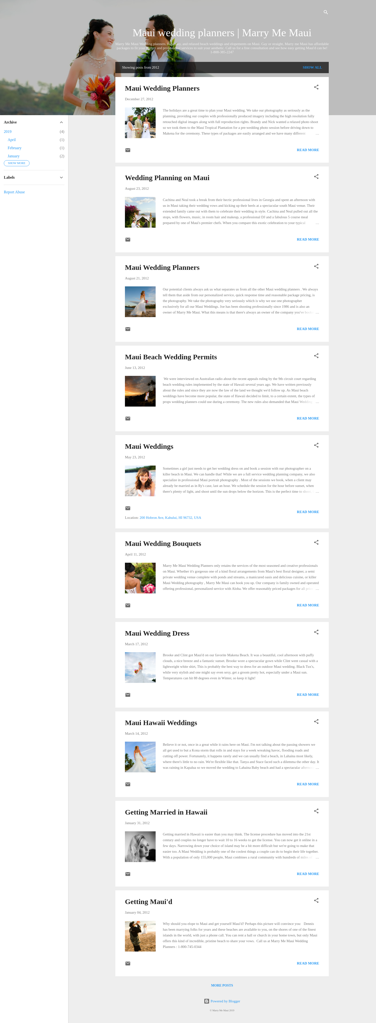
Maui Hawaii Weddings (161, 723)
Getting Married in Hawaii (166, 812)
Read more (308, 150)
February (15, 148)
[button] (316, 88)
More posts (222, 985)
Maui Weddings (149, 446)
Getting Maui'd (148, 901)
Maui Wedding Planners (162, 88)
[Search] (326, 13)
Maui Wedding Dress (157, 633)
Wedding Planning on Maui (167, 178)
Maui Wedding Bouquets (163, 543)
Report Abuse (14, 192)
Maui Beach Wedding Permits (171, 357)
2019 (8, 132)
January (14, 156)
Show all (312, 67)
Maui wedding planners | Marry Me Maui (222, 33)
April (12, 140)
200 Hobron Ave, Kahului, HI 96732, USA (170, 518)
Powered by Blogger (222, 1001)
